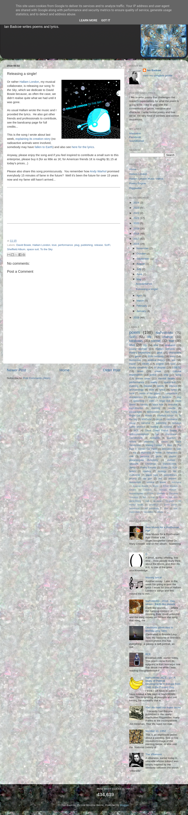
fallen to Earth (44, 147)
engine (160, 363)
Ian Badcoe (154, 70)
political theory (156, 360)
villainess (148, 441)
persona (144, 456)
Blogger (124, 805)
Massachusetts (136, 493)
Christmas (150, 463)
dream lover (143, 378)
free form (173, 497)
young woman (138, 348)
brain (140, 371)
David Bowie (23, 245)
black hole (158, 404)
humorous (135, 360)
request (172, 478)
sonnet (156, 341)
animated (167, 449)
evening (133, 385)
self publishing (152, 508)
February (142, 305)
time (155, 345)
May (139, 279)
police (153, 374)
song (178, 374)
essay (132, 423)
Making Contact (154, 445)
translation (148, 512)
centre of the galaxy (149, 393)
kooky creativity (138, 367)
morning (155, 408)
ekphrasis (146, 452)
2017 (136, 238)
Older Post (111, 370)
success (168, 426)
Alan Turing (171, 412)
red (160, 478)
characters (175, 352)
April (139, 295)
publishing (87, 245)
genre (138, 356)
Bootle (156, 486)
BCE (136, 430)
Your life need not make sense (163, 707)
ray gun (147, 478)
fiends (158, 452)
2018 (136, 233)
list (174, 471)
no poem (170, 501)
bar (157, 434)
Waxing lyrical (153, 577)
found (161, 497)
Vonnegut (133, 497)
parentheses (170, 475)
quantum (171, 438)
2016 (136, 243)
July (139, 269)
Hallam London (29, 81)
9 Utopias (159, 367)
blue (151, 389)
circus (159, 419)
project (132, 478)
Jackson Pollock (167, 490)
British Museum (170, 486)
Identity (144, 404)
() (146, 553)
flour (153, 497)
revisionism (135, 482)
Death (145, 363)
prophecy (153, 504)
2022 (136, 213)
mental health (166, 378)
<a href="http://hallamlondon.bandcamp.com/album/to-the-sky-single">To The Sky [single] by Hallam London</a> (63, 205)
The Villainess (153, 754)
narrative (145, 423)
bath (178, 449)
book (131, 393)
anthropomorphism (139, 434)
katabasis (136, 341)
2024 (136, 202)
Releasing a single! (147, 289)
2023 (136, 207)
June (139, 274)
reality (153, 382)
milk (131, 456)
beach (132, 471)
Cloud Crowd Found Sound (161, 430)
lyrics (162, 389)
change (167, 337)
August (141, 263)
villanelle (133, 463)
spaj (175, 508)
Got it (105, 20)
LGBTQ (176, 367)
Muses (148, 415)
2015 (136, 317)
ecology (162, 471)
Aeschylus (176, 482)
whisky (160, 512)
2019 (136, 228)
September (143, 258)
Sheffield (161, 493)
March (140, 300)
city (145, 345)
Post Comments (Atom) (37, 378)
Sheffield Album (16, 249)
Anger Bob (165, 401)
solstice (150, 482)
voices (164, 441)
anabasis (170, 345)
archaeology (136, 389)
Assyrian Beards (140, 486)
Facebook (135, 137)
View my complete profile (157, 75)
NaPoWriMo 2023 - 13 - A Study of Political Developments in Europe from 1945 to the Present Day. (162, 682)
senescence (153, 412)
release (98, 245)
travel (132, 363)
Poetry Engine (137, 183)
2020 (136, 223)
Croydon (147, 490)
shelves (171, 460)
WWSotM (147, 419)
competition (171, 393)
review (132, 441)
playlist (172, 456)
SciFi (107, 245)
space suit (33, 249)
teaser (163, 482)
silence (173, 385)
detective (172, 404)
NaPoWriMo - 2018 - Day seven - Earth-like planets (160, 603)
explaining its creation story (33, 138)
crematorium (135, 438)
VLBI (174, 467)
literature (167, 397)
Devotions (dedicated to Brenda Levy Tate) (159, 629)
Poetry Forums (148, 467)
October (141, 253)
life (149, 337)
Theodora (173, 493)
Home (64, 370)
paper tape (152, 475)
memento (155, 438)
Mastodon (135, 133)
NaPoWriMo (164, 332)
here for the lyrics (83, 147)
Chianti (132, 490)
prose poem (170, 504)
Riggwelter (135, 188)
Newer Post (16, 370)
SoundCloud (136, 140)
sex (173, 360)
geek (160, 352)
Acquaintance (144, 283)
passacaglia (135, 412)
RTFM (150, 493)
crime (158, 371)
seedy (160, 385)
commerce (172, 419)
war (179, 426)
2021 (136, 218)
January (141, 311)
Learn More (88, 20)
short (166, 508)
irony (173, 356)
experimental (136, 408)
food (172, 363)
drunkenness (136, 397)
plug (77, 245)
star (171, 341)
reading (154, 426)
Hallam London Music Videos (146, 178)
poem (134, 332)
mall (147, 501)
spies (174, 389)
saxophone (134, 508)
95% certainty (156, 356)
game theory (135, 501)
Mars (169, 445)
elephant (152, 397)
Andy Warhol (98, 171)
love (54, 245)
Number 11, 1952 (155, 731)
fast (144, 497)
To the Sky (46, 249)
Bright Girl (134, 415)
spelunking (138, 401)
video (152, 401)
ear (134, 452)
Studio (164, 467)
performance (65, 245)
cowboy (147, 471)
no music (157, 501)
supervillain (134, 512)
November (142, 248)
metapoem (171, 452)
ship (166, 374)
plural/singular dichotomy (143, 460)
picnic (159, 456)
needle (171, 408)
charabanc (170, 434)
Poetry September (140, 352)
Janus (132, 467)
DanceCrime (169, 463)
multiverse (134, 475)
